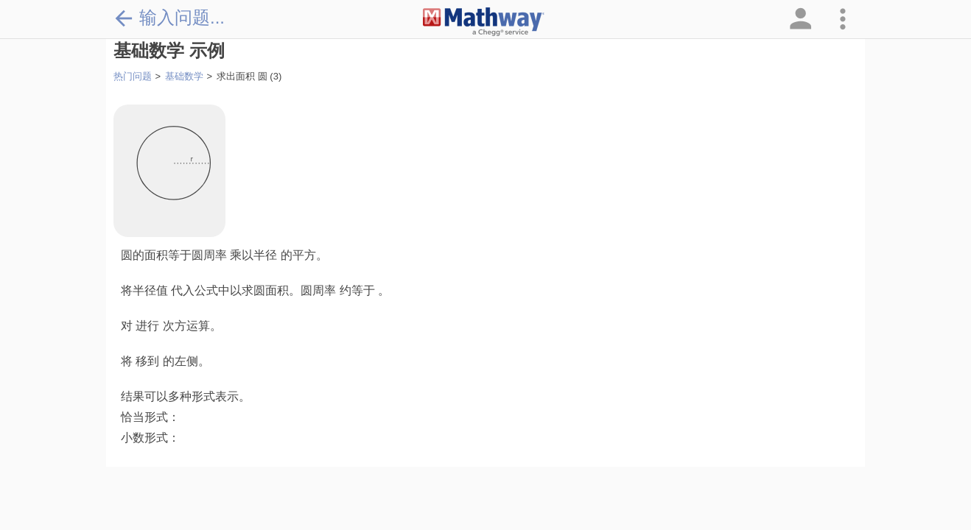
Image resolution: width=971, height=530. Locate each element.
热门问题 (132, 76)
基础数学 (184, 76)
